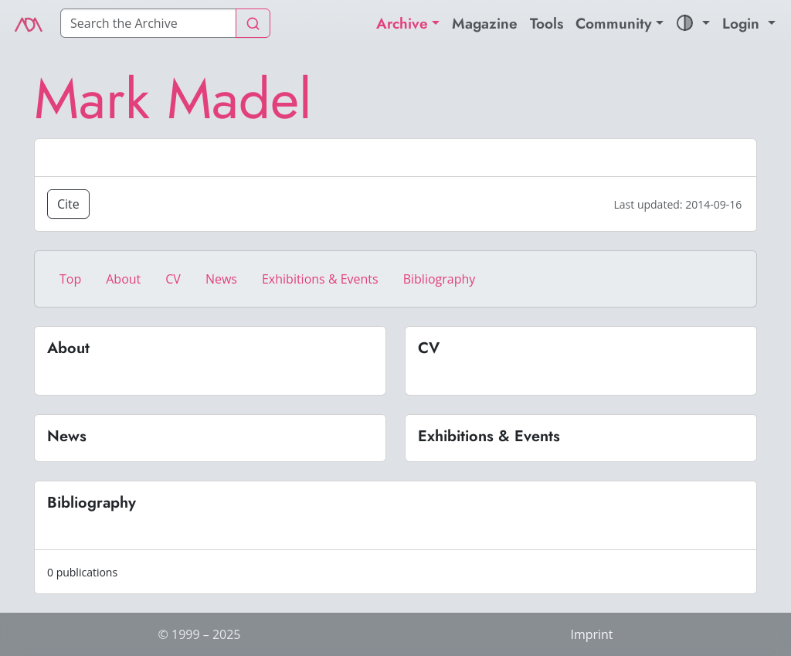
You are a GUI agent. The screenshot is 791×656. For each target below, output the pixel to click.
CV (173, 278)
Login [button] (743, 23)
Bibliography (439, 278)
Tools (546, 23)
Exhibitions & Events (320, 278)
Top (70, 278)
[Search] (148, 23)
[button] (693, 23)
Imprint (591, 634)
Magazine (485, 23)
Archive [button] (402, 23)
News (221, 278)
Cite (68, 203)
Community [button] (613, 23)
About (123, 278)
